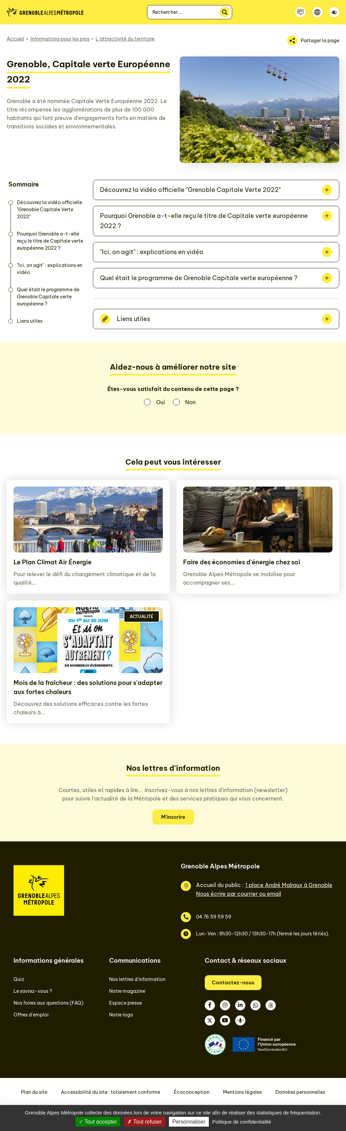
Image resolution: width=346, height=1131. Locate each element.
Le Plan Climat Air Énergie (53, 562)
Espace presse (125, 1003)
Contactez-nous (233, 982)
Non (190, 402)
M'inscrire (173, 817)
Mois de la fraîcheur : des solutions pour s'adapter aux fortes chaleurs (88, 687)
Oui (160, 402)
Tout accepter (98, 1122)
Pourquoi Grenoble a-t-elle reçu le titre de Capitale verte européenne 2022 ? (50, 241)
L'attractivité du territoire (125, 39)
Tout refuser (144, 1122)
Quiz (19, 979)
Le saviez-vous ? (33, 991)
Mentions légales (242, 1092)
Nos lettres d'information (137, 979)
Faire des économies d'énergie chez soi (241, 562)
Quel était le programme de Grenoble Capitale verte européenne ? (48, 297)
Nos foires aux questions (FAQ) (48, 1003)
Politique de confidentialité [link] (241, 1122)
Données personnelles (300, 1092)
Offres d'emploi (31, 1015)
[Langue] (317, 12)
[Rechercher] (225, 12)
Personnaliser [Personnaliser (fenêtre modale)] (188, 1122)
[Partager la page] (313, 40)
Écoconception (191, 1092)
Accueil (15, 39)
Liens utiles (30, 321)
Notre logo (121, 1015)
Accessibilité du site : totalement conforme (110, 1092)
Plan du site (34, 1092)
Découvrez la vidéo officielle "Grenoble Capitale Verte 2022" (49, 209)
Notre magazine (127, 991)
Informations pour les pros (60, 39)
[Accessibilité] (334, 12)
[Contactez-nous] (300, 12)
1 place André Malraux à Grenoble (288, 885)
